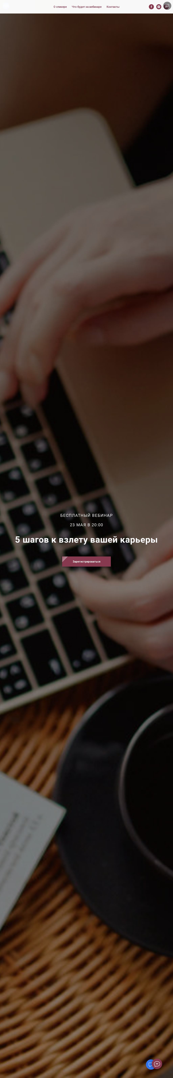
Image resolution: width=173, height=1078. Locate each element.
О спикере (60, 6)
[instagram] (158, 6)
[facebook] (151, 6)
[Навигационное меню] (167, 6)
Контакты (113, 6)
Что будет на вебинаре (87, 6)
